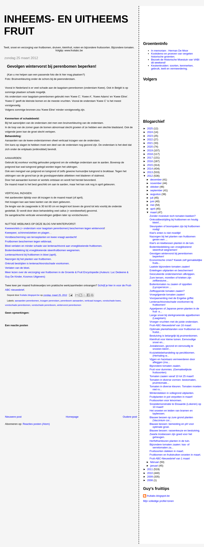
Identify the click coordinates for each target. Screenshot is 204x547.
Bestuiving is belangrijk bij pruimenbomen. (174, 335)
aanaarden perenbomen (27, 300)
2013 (150, 172)
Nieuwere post (13, 416)
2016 (150, 161)
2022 (150, 139)
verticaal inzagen (92, 300)
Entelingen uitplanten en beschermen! (171, 270)
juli (152, 197)
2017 (150, 157)
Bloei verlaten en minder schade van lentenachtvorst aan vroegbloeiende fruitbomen (53, 245)
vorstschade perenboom (44, 305)
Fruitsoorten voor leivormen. (166, 400)
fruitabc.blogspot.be (158, 495)
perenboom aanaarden (72, 300)
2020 (150, 146)
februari (155, 462)
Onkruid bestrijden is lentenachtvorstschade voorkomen (37, 263)
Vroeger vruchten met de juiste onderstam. (174, 321)
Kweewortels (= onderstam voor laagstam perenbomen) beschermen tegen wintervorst (54, 228)
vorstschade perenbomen (17, 305)
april (153, 208)
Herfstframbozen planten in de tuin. (170, 440)
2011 (150, 469)
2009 (150, 476)
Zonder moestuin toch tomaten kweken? (173, 215)
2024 (150, 132)
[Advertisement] (161, 22)
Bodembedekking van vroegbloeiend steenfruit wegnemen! (170, 248)
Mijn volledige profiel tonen (158, 500)
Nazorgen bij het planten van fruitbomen (28, 259)
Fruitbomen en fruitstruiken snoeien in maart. (175, 454)
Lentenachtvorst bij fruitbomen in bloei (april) (30, 254)
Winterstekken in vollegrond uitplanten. (172, 392)
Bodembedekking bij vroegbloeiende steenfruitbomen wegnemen (42, 250)
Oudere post (130, 416)
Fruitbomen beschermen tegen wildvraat (28, 241)
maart (154, 212)
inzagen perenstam (49, 300)
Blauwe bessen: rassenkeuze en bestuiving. (175, 430)
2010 (150, 473)
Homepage (72, 416)
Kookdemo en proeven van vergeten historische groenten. (172, 55)
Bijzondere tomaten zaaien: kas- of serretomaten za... (169, 446)
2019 (150, 150)
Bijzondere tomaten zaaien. (165, 365)
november (156, 183)
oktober (155, 186)
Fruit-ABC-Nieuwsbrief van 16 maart (170, 325)
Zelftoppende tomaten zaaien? (167, 290)
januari (154, 465)
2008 (150, 480)
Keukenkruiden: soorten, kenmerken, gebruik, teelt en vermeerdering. (172, 67)
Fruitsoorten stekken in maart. (167, 451)
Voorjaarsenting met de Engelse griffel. (172, 298)
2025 (150, 128)
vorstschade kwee (112, 300)
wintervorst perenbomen (69, 305)
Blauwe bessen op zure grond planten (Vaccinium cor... (171, 419)
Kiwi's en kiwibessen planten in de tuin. (172, 243)
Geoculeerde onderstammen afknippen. (172, 274)
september (156, 190)
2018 (150, 154)
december (156, 179)
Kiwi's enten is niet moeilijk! (165, 232)
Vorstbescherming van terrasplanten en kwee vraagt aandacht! (41, 237)
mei (152, 204)
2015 (150, 165)
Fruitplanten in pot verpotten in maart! (171, 396)
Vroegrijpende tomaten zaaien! (167, 294)
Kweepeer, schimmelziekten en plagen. (28, 232)
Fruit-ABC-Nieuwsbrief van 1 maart (170, 458)
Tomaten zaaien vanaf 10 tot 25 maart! (172, 376)
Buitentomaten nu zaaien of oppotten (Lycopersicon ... (171, 286)
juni (152, 201)
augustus (155, 194)
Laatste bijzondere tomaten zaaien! (170, 266)
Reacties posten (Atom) (36, 423)
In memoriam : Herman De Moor (169, 50)
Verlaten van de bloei (17, 267)
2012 (150, 175)
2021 (150, 143)
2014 (150, 168)
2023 (150, 135)
